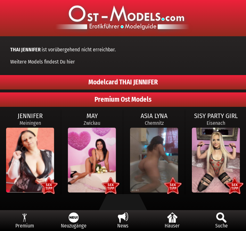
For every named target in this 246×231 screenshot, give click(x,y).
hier (71, 62)
